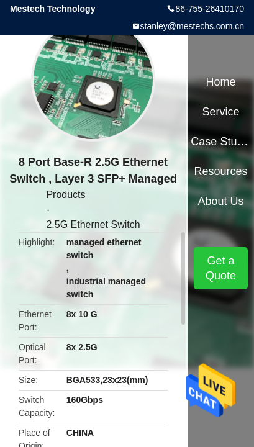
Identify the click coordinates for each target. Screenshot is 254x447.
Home (221, 82)
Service (221, 112)
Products (65, 194)
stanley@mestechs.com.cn (192, 26)
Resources (221, 171)
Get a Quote (221, 268)
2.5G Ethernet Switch (93, 224)
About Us (221, 201)
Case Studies (220, 141)
